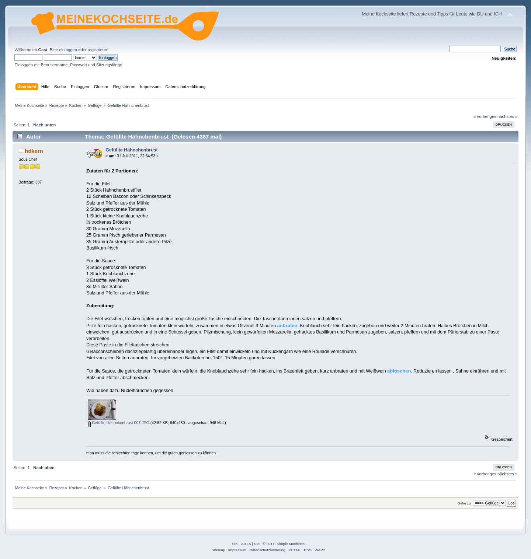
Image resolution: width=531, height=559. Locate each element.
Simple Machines (291, 544)
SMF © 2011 (264, 544)
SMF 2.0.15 (241, 544)
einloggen (68, 50)
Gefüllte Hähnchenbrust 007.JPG (118, 422)
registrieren (98, 50)
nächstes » (507, 116)
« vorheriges (484, 116)
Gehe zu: (464, 503)
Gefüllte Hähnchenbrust (131, 150)
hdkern (34, 151)
